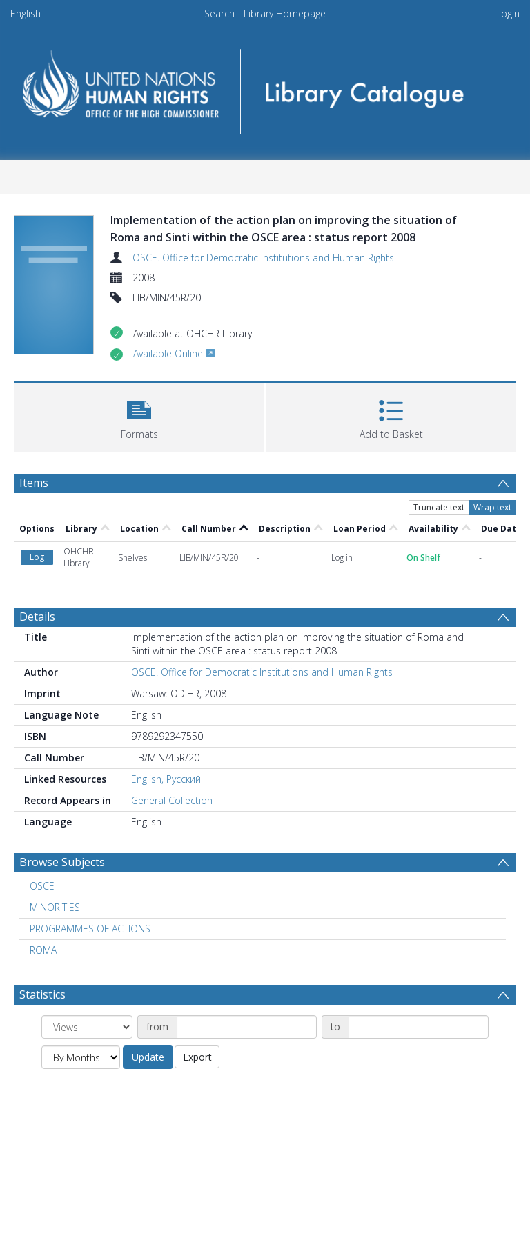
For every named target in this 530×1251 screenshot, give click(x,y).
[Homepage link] (265, 87)
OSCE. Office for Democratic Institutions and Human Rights (263, 257)
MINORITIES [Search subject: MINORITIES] (55, 907)
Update (148, 1056)
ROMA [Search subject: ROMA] (43, 950)
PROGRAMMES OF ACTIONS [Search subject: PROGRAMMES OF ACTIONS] (90, 928)
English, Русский (166, 778)
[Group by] (86, 1027)
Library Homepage (285, 13)
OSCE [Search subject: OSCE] (42, 885)
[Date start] (247, 1027)
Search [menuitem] (219, 13)
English (25, 13)
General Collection (172, 800)
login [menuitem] (509, 13)
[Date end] (419, 1027)
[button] (139, 415)
